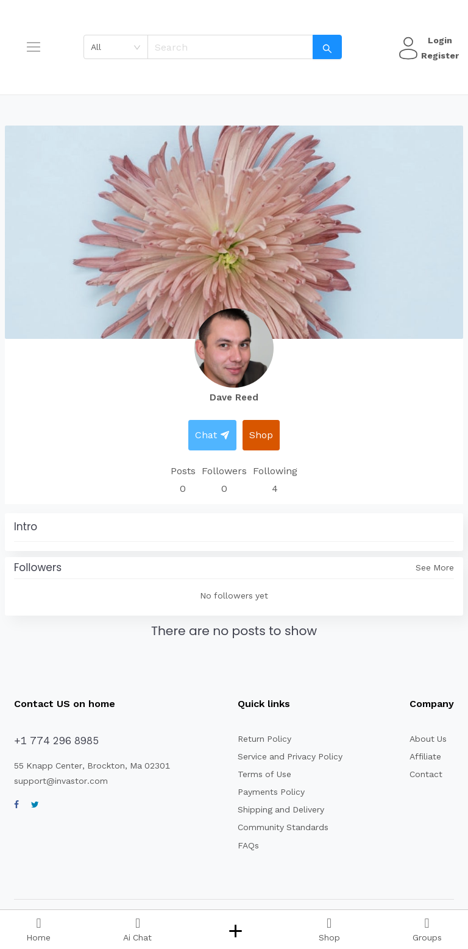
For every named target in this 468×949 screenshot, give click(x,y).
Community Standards (283, 827)
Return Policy (264, 739)
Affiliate (425, 756)
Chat (212, 435)
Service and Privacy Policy (290, 756)
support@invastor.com (61, 781)
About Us (428, 739)
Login (440, 40)
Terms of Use (264, 774)
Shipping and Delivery (281, 809)
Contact (426, 774)
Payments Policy (271, 792)
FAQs (248, 845)
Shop (261, 435)
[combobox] (115, 47)
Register (440, 55)
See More (435, 567)
